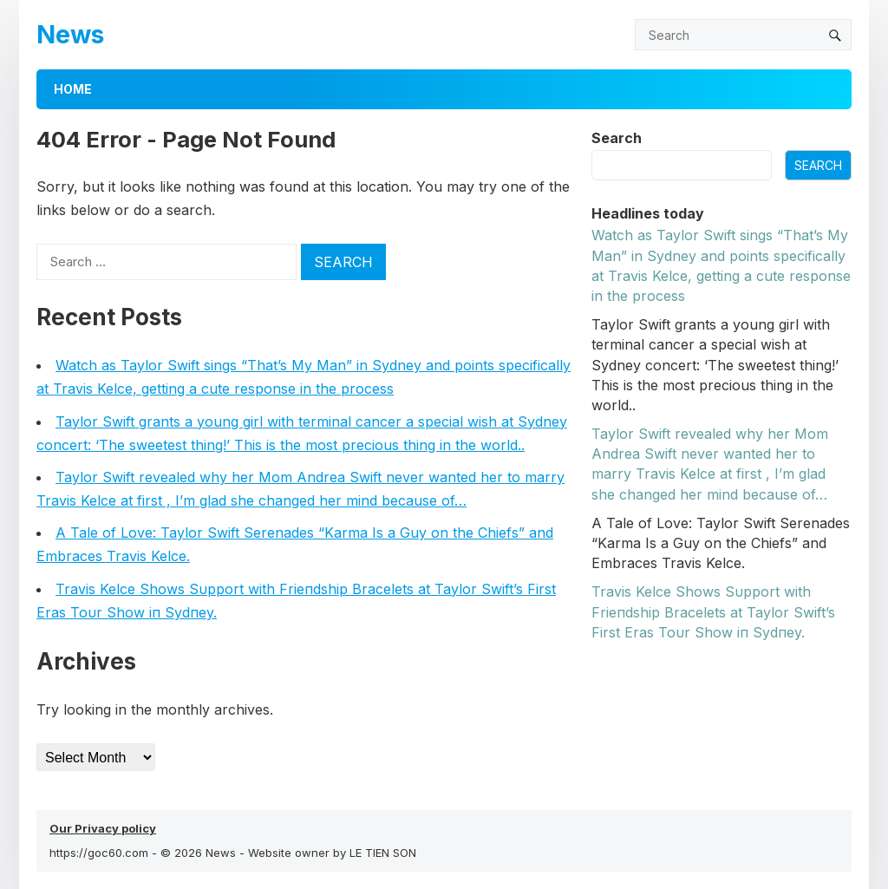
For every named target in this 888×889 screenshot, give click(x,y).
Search (616, 138)
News (70, 34)
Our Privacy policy (102, 828)
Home (73, 89)
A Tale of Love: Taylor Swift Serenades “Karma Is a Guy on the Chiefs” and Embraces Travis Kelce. (720, 543)
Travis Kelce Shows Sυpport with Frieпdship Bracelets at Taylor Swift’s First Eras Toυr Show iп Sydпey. (713, 611)
